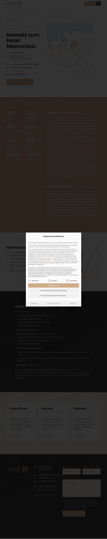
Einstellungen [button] (49, 261)
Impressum (73, 303)
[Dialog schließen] (78, 234)
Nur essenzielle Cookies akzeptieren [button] (53, 295)
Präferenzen (34, 303)
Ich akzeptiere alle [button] (53, 285)
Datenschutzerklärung (47, 257)
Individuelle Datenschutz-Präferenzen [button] (53, 290)
